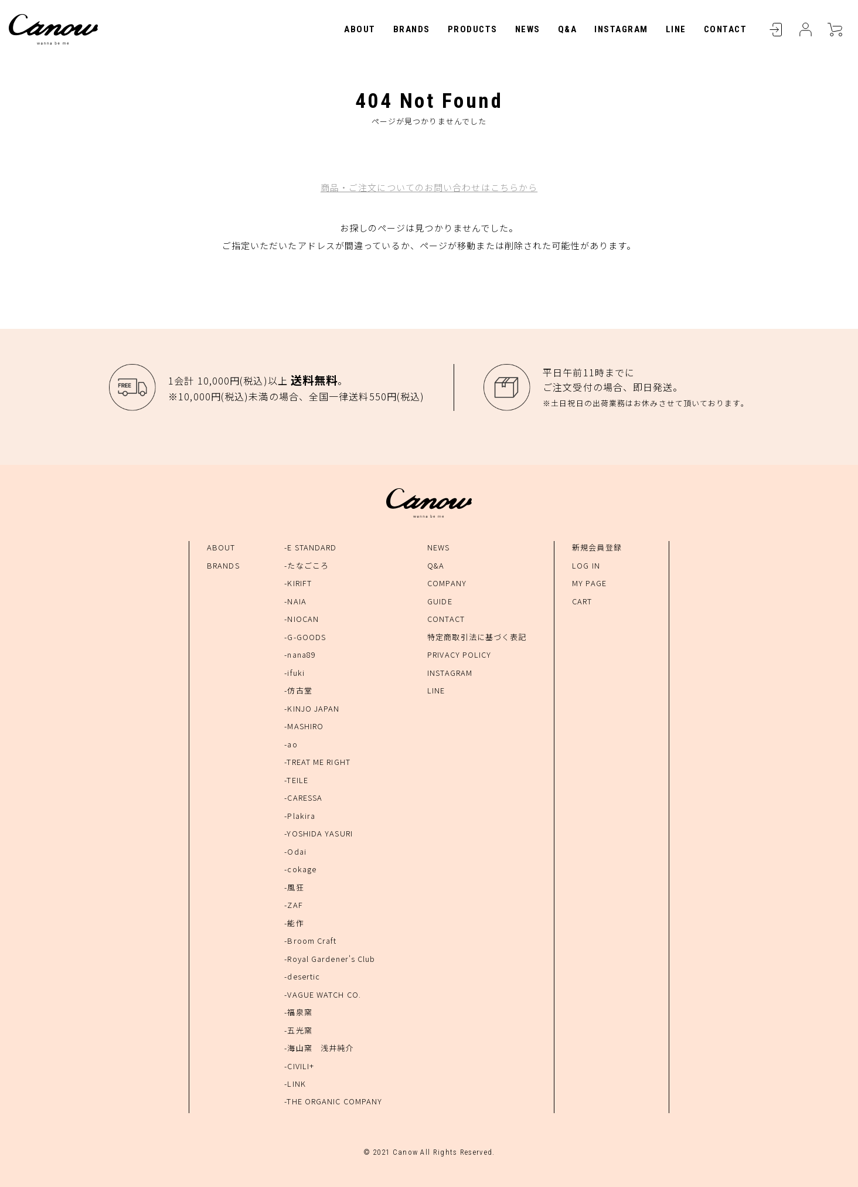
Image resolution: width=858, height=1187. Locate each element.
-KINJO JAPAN (311, 708)
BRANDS (411, 29)
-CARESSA (303, 797)
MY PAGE (589, 583)
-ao (290, 744)
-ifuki (294, 672)
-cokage (300, 869)
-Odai (295, 851)
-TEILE (296, 779)
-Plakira (299, 815)
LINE (676, 29)
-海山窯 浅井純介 (318, 1047)
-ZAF (293, 904)
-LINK (295, 1083)
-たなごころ (306, 565)
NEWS (527, 29)
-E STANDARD (310, 547)
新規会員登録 (597, 547)
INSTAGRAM (621, 29)
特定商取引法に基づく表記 (476, 636)
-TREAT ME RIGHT (317, 761)
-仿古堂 (298, 690)
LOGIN (776, 29)
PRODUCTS (473, 29)
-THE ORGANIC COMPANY (333, 1101)
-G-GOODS (305, 636)
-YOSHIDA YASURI (318, 833)
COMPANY (447, 583)
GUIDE (439, 601)
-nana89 (300, 654)
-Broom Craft (310, 940)
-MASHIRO (304, 726)
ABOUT (360, 29)
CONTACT (725, 29)
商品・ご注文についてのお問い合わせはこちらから (429, 187)
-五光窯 (298, 1030)
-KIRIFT (298, 583)
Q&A (567, 29)
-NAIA (295, 601)
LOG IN (586, 565)
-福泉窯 (298, 1012)
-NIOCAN (301, 618)
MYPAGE (805, 29)
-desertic (302, 976)
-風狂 (294, 887)
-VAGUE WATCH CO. (322, 994)
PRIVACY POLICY (459, 654)
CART (834, 29)
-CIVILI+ (299, 1066)
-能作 (294, 922)
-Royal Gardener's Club (329, 958)
